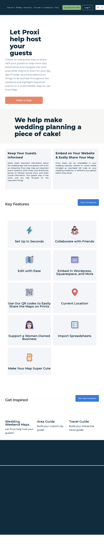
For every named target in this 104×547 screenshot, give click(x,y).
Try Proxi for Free (72, 7)
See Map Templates (87, 398)
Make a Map (24, 100)
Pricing (19, 7)
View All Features (88, 202)
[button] (10, 8)
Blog (56, 7)
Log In (87, 7)
